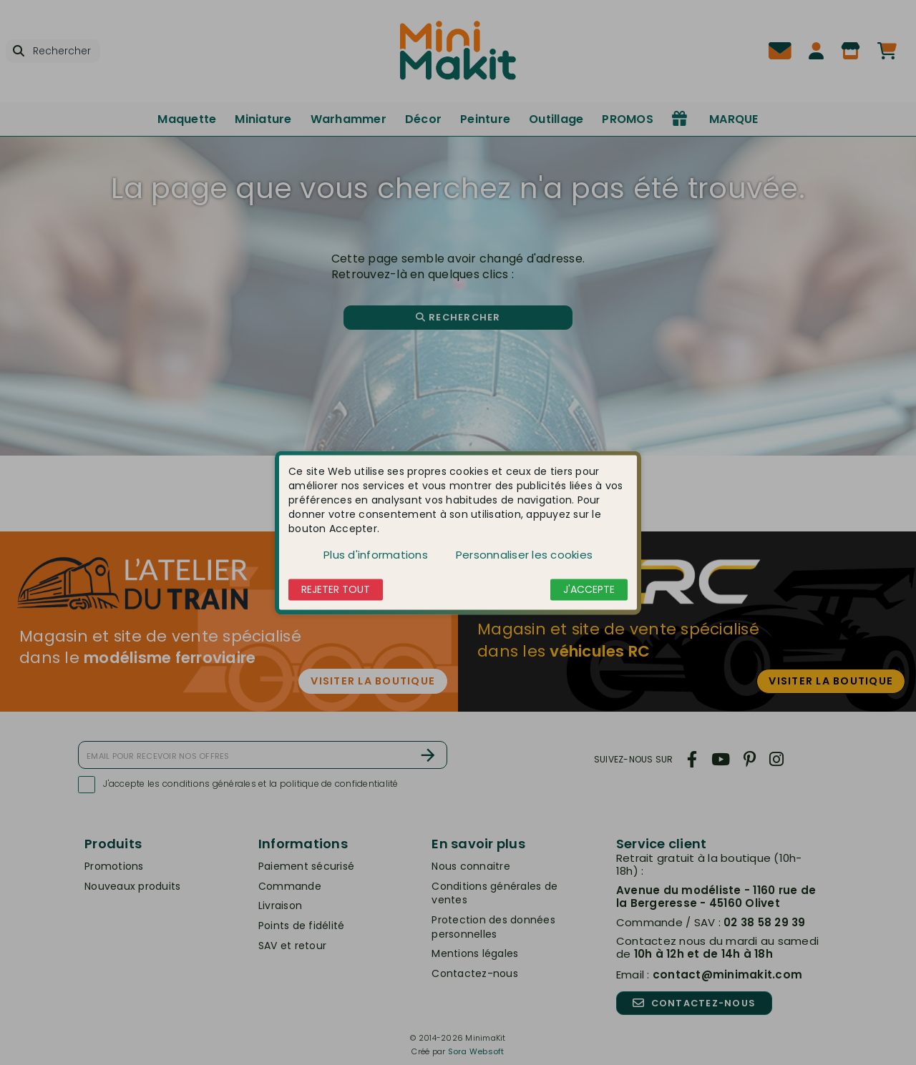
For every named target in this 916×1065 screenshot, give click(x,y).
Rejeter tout (335, 589)
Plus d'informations (375, 554)
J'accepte (589, 589)
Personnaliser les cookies (524, 554)
